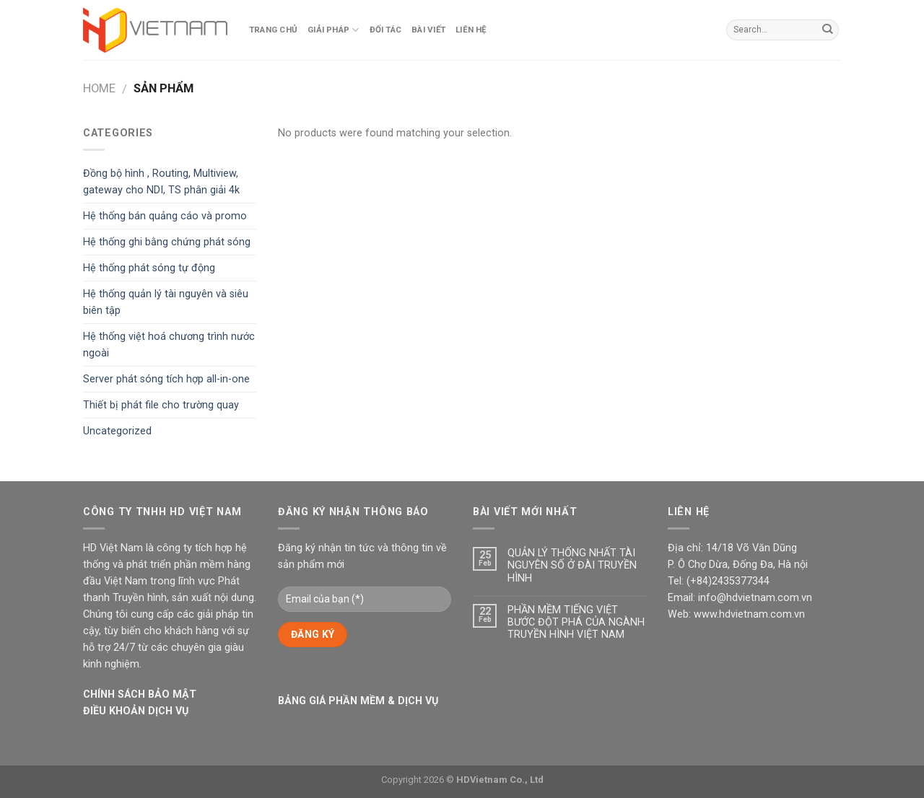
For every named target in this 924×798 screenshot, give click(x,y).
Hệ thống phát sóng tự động (149, 268)
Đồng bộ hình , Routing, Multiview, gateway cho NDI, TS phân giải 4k (161, 181)
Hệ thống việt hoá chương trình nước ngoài (169, 344)
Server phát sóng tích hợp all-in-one (166, 379)
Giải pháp (333, 30)
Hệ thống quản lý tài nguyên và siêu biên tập (165, 302)
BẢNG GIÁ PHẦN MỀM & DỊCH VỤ (358, 701)
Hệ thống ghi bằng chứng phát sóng (166, 242)
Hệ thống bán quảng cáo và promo (165, 216)
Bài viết (428, 30)
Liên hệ (471, 30)
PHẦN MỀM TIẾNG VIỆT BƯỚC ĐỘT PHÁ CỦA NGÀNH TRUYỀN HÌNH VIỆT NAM (576, 622)
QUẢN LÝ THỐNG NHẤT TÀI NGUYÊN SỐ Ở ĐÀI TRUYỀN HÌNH (572, 565)
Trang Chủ (273, 30)
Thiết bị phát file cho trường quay (161, 405)
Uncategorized (117, 431)
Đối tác (386, 30)
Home (99, 88)
